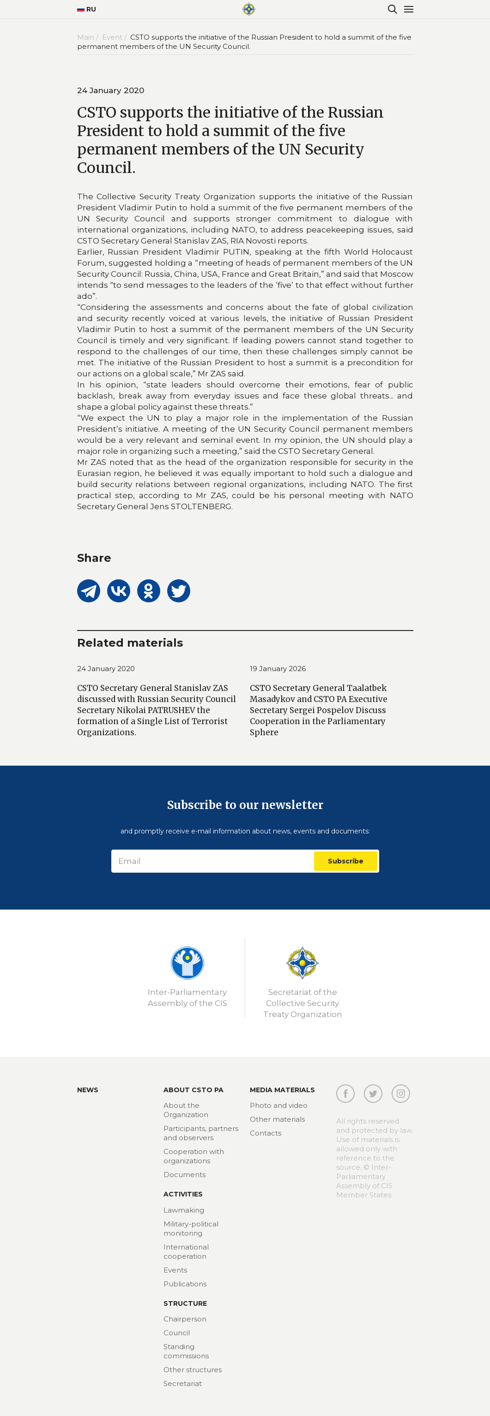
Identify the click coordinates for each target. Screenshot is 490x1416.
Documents (184, 1174)
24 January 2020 (106, 668)
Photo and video (279, 1105)
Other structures (192, 1369)
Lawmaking (183, 1210)
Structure (185, 1303)
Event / (115, 37)
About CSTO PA (193, 1090)
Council (176, 1332)
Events (175, 1270)
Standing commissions (186, 1351)
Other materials (277, 1119)
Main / (88, 37)
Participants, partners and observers (200, 1133)
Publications (184, 1283)
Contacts (265, 1133)
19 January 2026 (278, 668)
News (87, 1090)
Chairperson (184, 1319)
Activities (183, 1194)
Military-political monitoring (190, 1229)
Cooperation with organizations (193, 1156)
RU (86, 9)
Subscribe (345, 861)
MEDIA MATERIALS (282, 1090)
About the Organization (185, 1110)
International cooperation (186, 1252)
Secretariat (182, 1383)
